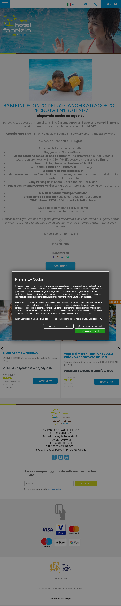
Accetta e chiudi (90, 331)
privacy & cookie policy (91, 319)
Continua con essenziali (90, 326)
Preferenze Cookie (58, 326)
